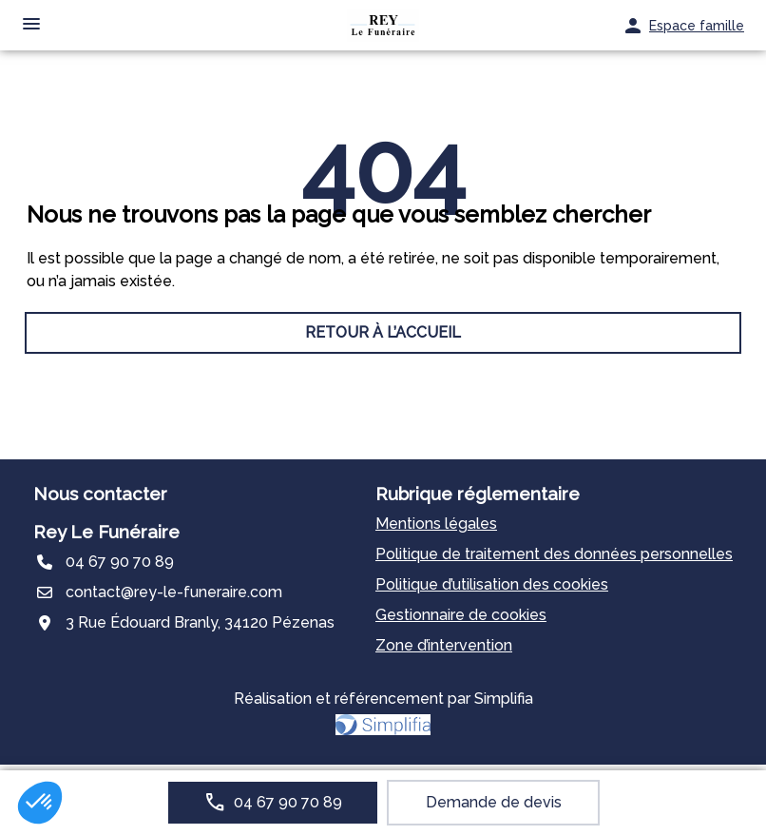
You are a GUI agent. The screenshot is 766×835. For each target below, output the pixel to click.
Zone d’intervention (443, 645)
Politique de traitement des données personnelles (554, 554)
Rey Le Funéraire (106, 531)
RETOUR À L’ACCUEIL (383, 332)
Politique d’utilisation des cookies (491, 584)
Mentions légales (436, 524)
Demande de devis (494, 802)
